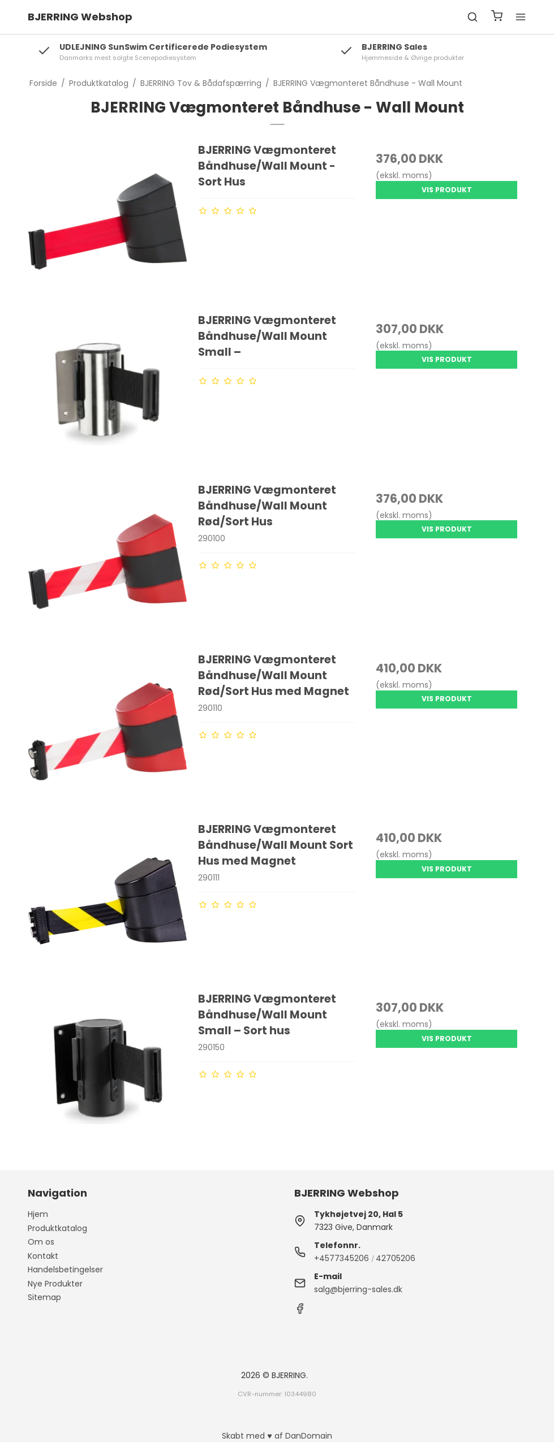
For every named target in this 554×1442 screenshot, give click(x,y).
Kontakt (43, 1256)
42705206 (395, 1258)
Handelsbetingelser (65, 1269)
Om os (41, 1241)
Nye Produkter (55, 1283)
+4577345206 (341, 1258)
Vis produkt (447, 190)
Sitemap (44, 1297)
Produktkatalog (57, 1228)
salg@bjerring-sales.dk (358, 1289)
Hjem (38, 1214)
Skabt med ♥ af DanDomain (277, 1435)
